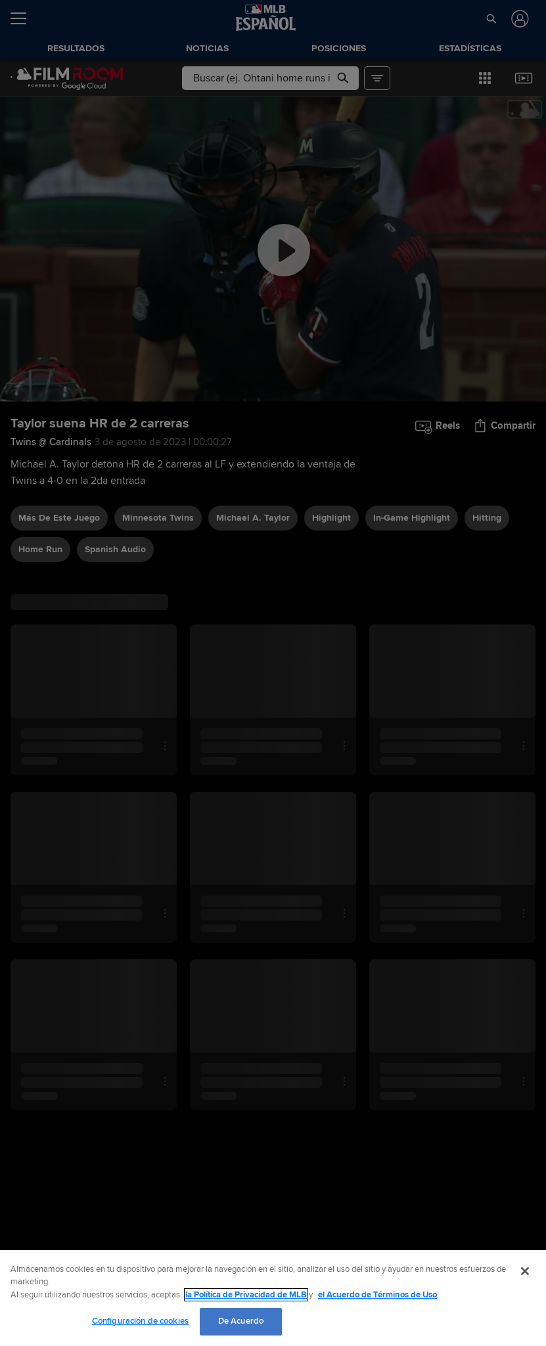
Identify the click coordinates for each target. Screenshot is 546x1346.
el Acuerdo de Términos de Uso (377, 1295)
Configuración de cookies (140, 1321)
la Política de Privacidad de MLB (246, 1295)
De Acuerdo (240, 1321)
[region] (273, 1298)
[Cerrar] (525, 1271)
